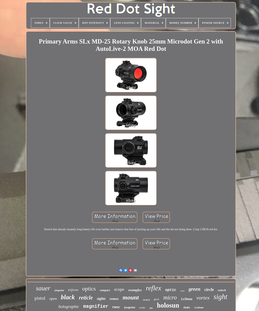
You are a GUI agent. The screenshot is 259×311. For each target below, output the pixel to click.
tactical (146, 299)
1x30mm (186, 299)
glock (156, 299)
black (68, 297)
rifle (151, 308)
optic (170, 290)
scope (119, 289)
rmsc (116, 307)
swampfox (135, 290)
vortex (202, 298)
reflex (153, 288)
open (53, 298)
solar (182, 291)
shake (186, 307)
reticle (86, 298)
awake (142, 307)
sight (220, 297)
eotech (222, 290)
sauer (43, 288)
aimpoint (59, 290)
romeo (114, 299)
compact (105, 290)
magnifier (95, 306)
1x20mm (198, 307)
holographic (68, 306)
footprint (129, 307)
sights (101, 299)
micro (170, 297)
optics (89, 288)
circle (209, 289)
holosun (168, 305)
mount (131, 297)
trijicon (73, 290)
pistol (40, 298)
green (194, 289)
